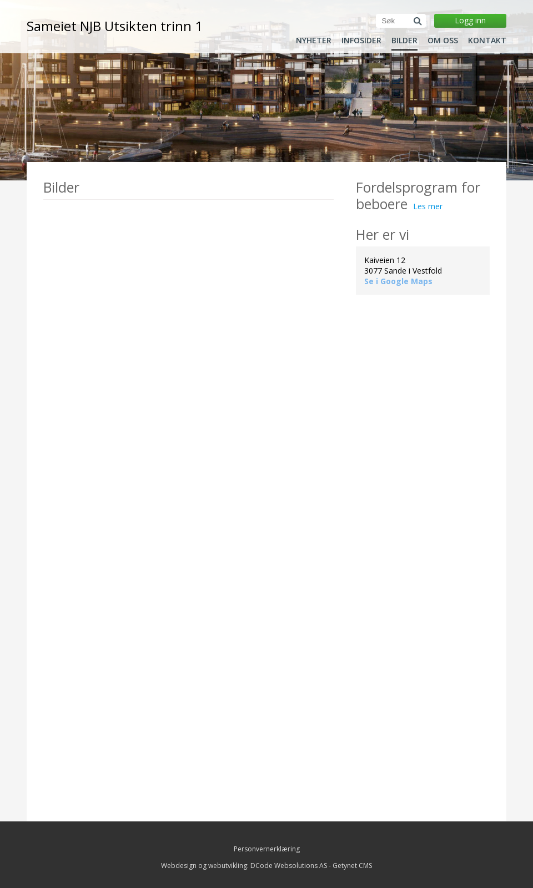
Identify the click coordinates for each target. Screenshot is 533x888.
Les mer (428, 206)
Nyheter (313, 40)
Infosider (361, 40)
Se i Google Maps (398, 281)
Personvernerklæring (267, 849)
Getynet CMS (352, 865)
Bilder (404, 40)
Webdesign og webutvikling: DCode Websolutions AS (244, 865)
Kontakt (487, 40)
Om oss (443, 40)
